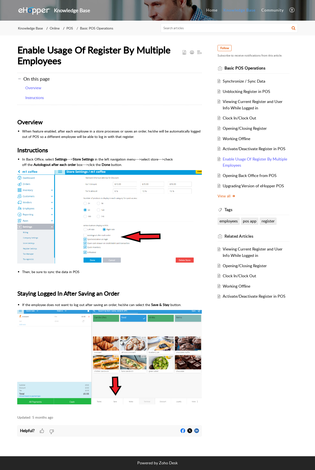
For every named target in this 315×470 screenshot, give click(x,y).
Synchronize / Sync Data (244, 81)
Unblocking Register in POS (246, 91)
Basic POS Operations (96, 28)
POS (69, 28)
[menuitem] (212, 10)
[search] (229, 28)
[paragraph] (109, 261)
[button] (292, 10)
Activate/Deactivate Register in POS (254, 148)
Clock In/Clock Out (239, 118)
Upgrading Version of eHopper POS (253, 186)
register (268, 221)
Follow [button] (224, 48)
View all (227, 195)
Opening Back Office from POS (250, 175)
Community (272, 10)
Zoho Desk (168, 463)
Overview (33, 87)
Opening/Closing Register (245, 128)
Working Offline (236, 138)
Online (55, 28)
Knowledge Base (239, 10)
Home (212, 10)
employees (229, 221)
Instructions (34, 97)
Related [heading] (238, 236)
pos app (249, 221)
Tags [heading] (228, 209)
